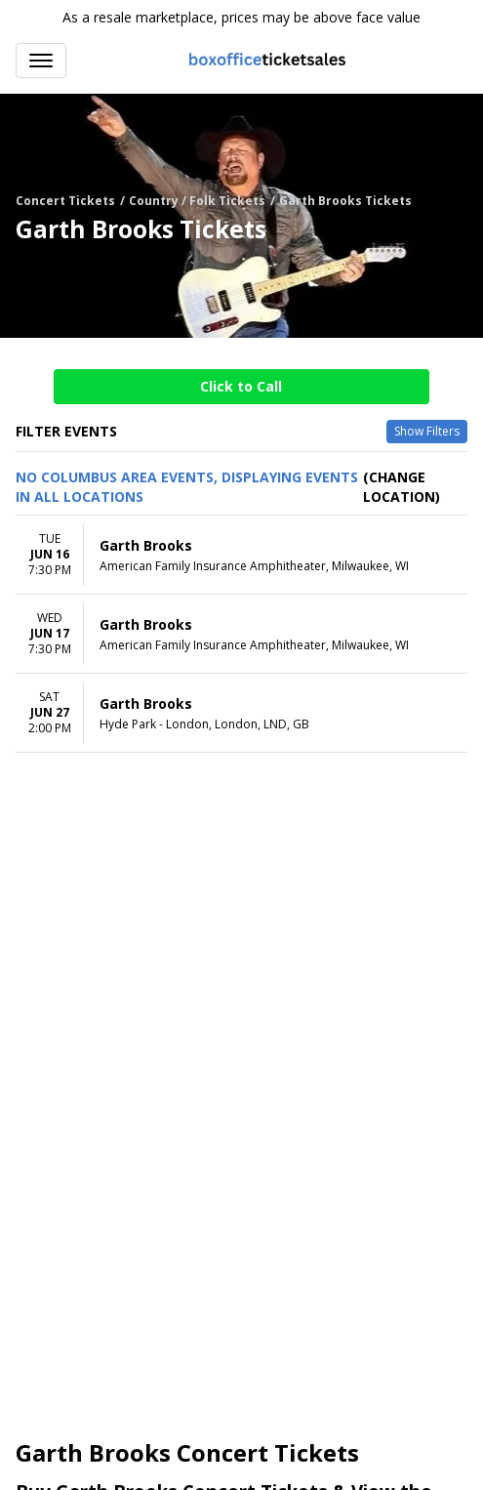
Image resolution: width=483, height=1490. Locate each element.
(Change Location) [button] (401, 487)
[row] (241, 555)
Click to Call (241, 386)
